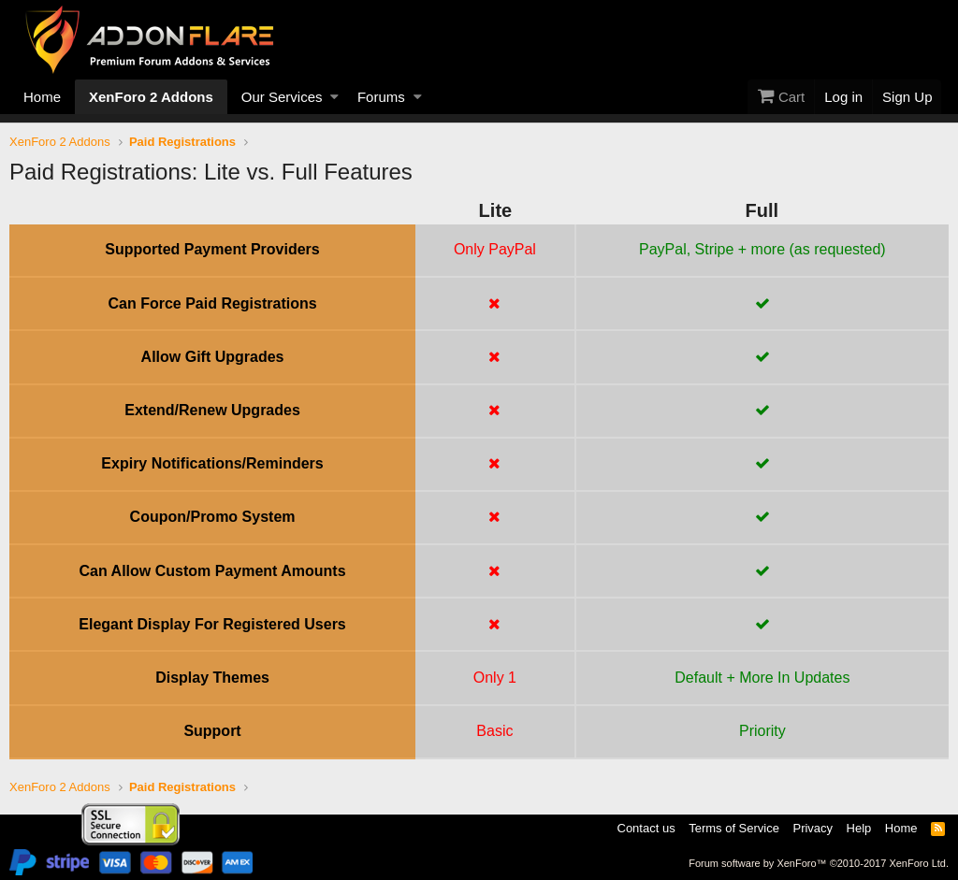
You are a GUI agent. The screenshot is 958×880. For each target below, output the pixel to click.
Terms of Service (734, 828)
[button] (334, 96)
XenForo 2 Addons (151, 97)
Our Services (282, 97)
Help (859, 828)
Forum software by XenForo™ (819, 863)
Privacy (812, 828)
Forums (381, 97)
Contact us (646, 828)
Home (42, 97)
